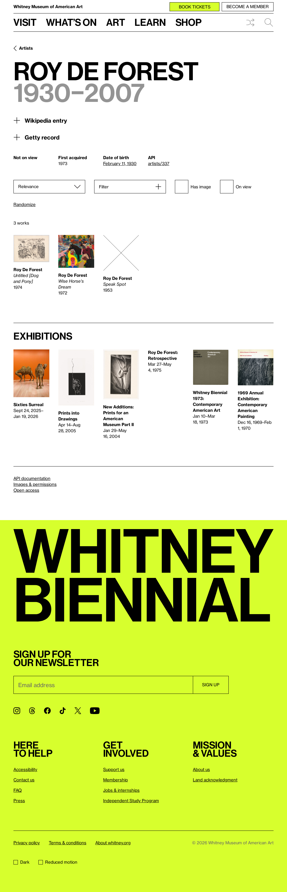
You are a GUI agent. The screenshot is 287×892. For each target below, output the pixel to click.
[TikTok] (62, 711)
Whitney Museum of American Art (48, 6)
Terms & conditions (67, 842)
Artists (26, 48)
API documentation (31, 478)
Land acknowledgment (215, 779)
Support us (113, 769)
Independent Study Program (131, 800)
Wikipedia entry (40, 120)
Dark (21, 861)
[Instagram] (17, 711)
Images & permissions (35, 484)
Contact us (23, 779)
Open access (26, 490)
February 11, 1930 (119, 163)
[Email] (103, 685)
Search (268, 22)
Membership (115, 779)
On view (235, 186)
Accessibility (25, 769)
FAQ (17, 790)
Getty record (36, 137)
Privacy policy (26, 842)
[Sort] (49, 186)
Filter (104, 186)
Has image (193, 186)
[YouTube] (94, 711)
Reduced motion (57, 861)
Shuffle (250, 22)
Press (19, 800)
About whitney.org (113, 842)
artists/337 (158, 163)
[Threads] (32, 711)
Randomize (24, 204)
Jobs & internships (121, 790)
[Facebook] (47, 711)
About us (201, 769)
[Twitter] (77, 711)
